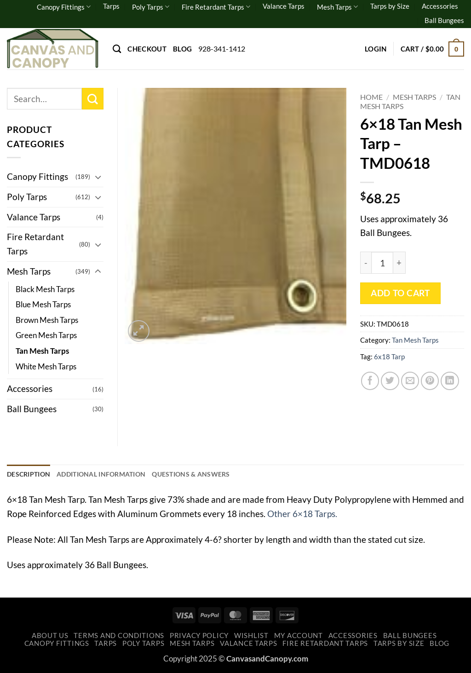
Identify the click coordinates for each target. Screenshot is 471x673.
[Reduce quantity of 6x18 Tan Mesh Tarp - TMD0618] (365, 263)
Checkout (146, 49)
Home (371, 96)
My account (298, 636)
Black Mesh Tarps (45, 289)
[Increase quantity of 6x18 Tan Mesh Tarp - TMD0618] (399, 263)
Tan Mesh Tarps (415, 340)
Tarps (111, 6)
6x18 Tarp (389, 356)
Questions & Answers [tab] (205, 475)
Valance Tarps (283, 6)
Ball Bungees (444, 20)
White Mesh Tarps (46, 366)
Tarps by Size (389, 6)
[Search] (117, 48)
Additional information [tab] (108, 475)
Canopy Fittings (64, 6)
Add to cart (400, 293)
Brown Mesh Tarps (47, 320)
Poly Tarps (150, 6)
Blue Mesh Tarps (43, 304)
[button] (376, 48)
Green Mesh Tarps (46, 335)
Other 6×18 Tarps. (302, 514)
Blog (182, 49)
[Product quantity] (382, 263)
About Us (50, 636)
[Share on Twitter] (390, 381)
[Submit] (92, 98)
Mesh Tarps (337, 6)
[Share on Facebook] (370, 381)
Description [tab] (30, 475)
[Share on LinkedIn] (450, 381)
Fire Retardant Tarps (216, 6)
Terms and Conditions (119, 636)
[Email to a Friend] (410, 381)
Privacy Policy (199, 636)
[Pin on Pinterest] (430, 381)
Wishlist (251, 636)
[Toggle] (97, 177)
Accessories (440, 6)
